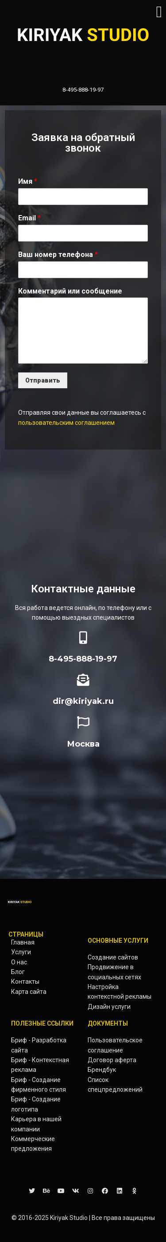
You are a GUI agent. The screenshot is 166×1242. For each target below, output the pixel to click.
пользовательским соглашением (66, 422)
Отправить (42, 380)
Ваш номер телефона (58, 254)
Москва (83, 744)
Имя (27, 181)
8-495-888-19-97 (83, 659)
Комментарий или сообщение (70, 291)
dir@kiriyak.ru (83, 701)
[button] (159, 12)
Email (29, 218)
